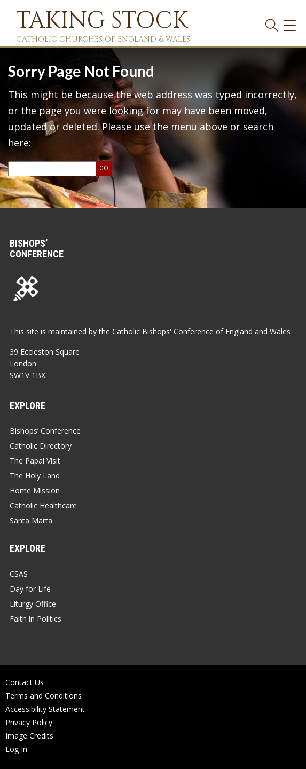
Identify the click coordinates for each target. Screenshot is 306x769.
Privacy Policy (28, 722)
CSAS (19, 574)
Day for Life (30, 589)
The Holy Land (35, 475)
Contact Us (24, 682)
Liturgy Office (33, 604)
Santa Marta (31, 520)
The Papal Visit (35, 461)
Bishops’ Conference (45, 431)
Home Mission (35, 490)
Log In (16, 749)
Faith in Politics (35, 619)
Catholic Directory (41, 446)
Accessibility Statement (45, 709)
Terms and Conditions (43, 695)
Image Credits (29, 736)
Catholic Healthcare (43, 505)
